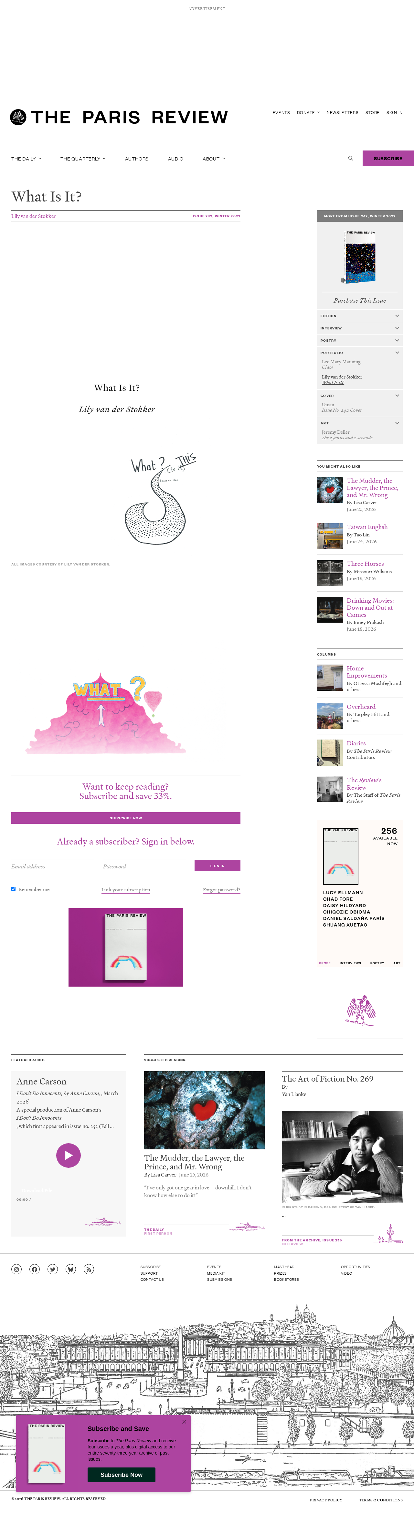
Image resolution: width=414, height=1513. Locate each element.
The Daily (26, 158)
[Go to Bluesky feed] (71, 1269)
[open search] (350, 158)
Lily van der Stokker (33, 216)
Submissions (219, 1279)
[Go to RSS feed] (89, 1269)
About (214, 158)
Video (346, 1273)
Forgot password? (221, 889)
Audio (176, 158)
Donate (308, 112)
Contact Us (152, 1279)
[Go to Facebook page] (34, 1269)
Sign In (395, 112)
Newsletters (343, 112)
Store (373, 112)
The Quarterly (83, 158)
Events (281, 112)
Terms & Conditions (381, 1500)
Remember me (33, 889)
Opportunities (355, 1266)
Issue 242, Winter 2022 (216, 216)
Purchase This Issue (360, 300)
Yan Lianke (294, 1094)
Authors (137, 158)
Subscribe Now (122, 1475)
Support (149, 1273)
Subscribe (388, 158)
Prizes (280, 1273)
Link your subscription (125, 889)
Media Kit (216, 1273)
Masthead (284, 1266)
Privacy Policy (326, 1500)
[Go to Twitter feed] (53, 1269)
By (285, 1086)
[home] (119, 119)
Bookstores (286, 1279)
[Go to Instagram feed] (16, 1269)
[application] (68, 1187)
